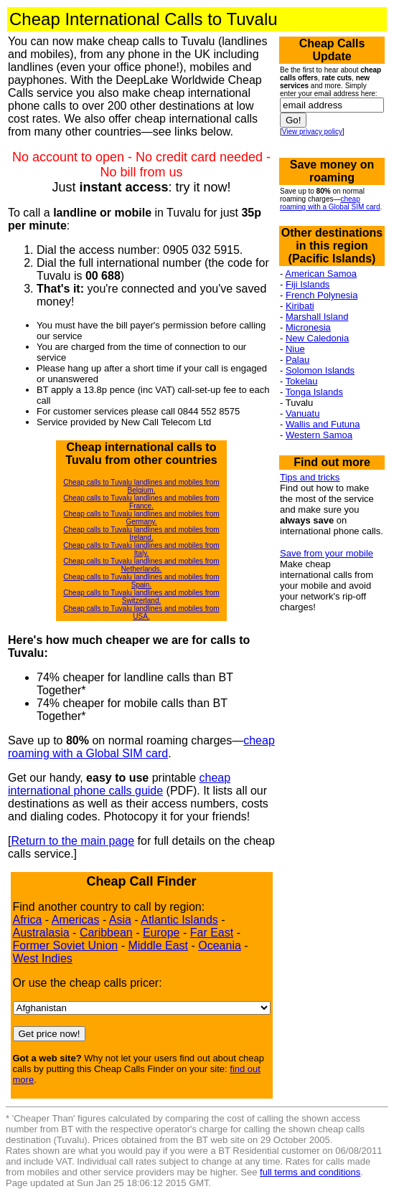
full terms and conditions (310, 1172)
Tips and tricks (309, 477)
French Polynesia (321, 295)
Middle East (158, 945)
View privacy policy (312, 132)
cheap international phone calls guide (119, 784)
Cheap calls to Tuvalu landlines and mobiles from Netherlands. (141, 565)
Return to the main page (72, 841)
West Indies (42, 958)
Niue (295, 348)
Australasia (41, 933)
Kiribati (300, 305)
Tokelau (302, 381)
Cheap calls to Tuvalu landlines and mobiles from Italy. (141, 549)
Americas (76, 920)
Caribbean (106, 933)
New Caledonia (317, 338)
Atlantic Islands (179, 920)
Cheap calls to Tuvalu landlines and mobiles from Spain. (141, 581)
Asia (120, 920)
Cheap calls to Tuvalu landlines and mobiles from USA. (141, 612)
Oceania (219, 945)
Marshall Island (317, 316)
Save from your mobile (326, 553)
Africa (27, 920)
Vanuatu (302, 413)
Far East (211, 933)
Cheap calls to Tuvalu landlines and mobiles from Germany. (141, 518)
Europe (161, 933)
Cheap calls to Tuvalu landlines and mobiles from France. (141, 502)
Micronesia (308, 327)
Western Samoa (319, 435)
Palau (297, 359)
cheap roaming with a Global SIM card (141, 746)
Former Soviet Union (65, 945)
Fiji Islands (307, 284)
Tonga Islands (314, 392)
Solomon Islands (320, 370)
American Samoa (321, 273)
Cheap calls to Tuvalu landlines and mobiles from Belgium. (141, 486)
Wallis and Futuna (323, 424)
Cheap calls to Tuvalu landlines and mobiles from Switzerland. (141, 597)
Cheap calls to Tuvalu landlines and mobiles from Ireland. (141, 533)
